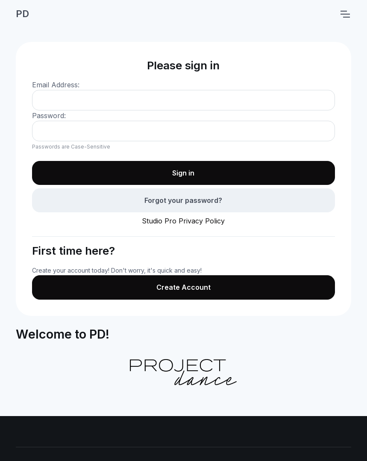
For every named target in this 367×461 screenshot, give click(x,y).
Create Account (183, 287)
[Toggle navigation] (344, 14)
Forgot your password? (183, 200)
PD (22, 13)
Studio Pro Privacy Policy (183, 221)
